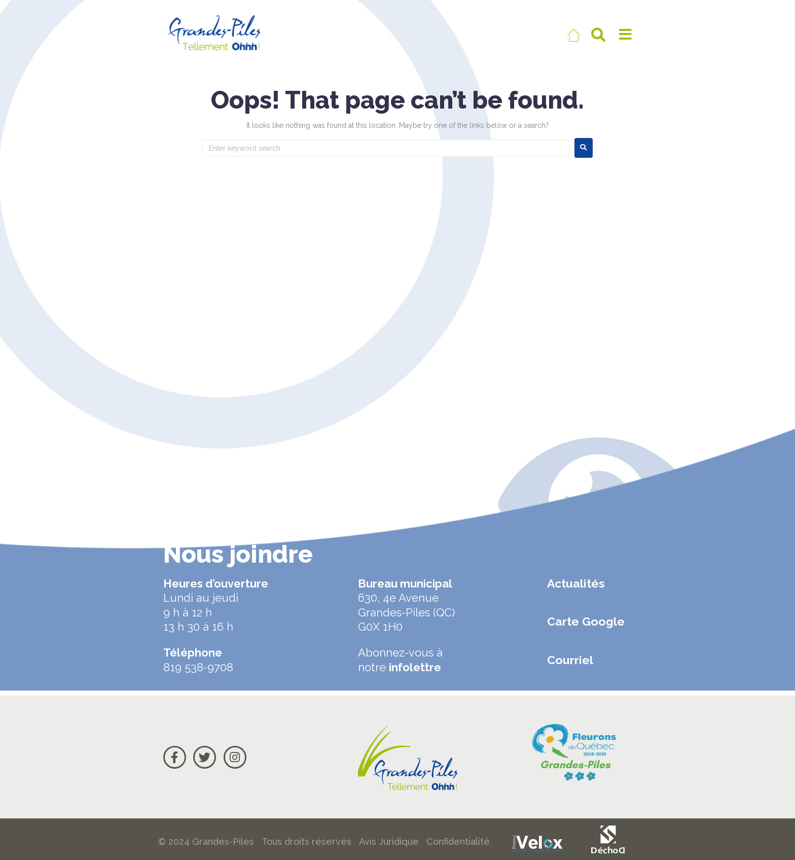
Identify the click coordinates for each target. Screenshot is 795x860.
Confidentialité (458, 841)
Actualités (576, 583)
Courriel (570, 660)
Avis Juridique (389, 841)
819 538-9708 (198, 667)
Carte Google (586, 621)
